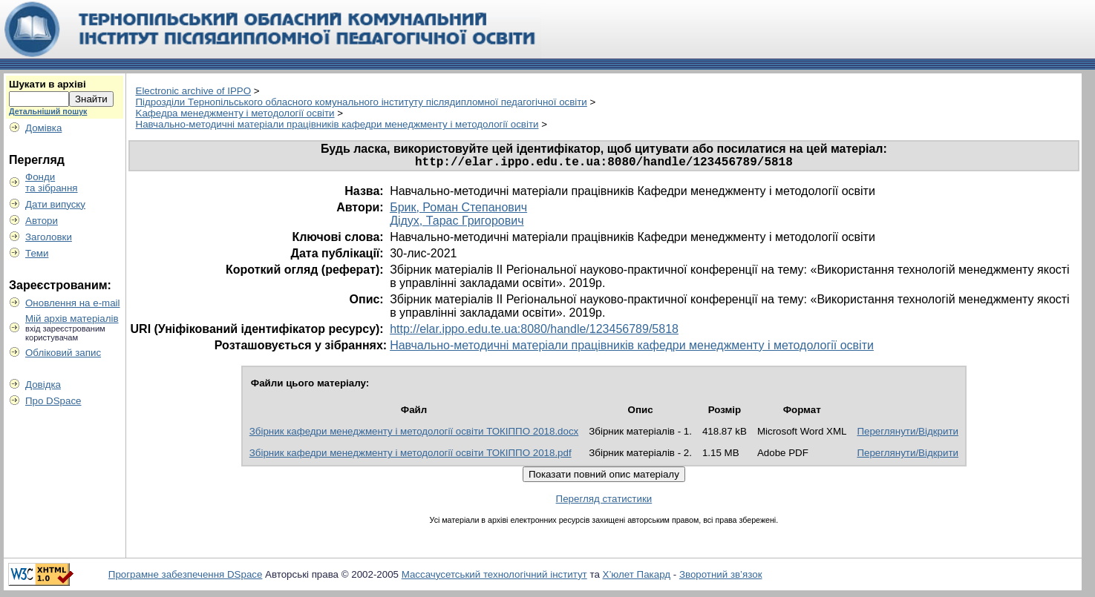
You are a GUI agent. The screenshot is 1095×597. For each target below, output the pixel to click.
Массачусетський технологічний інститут (494, 577)
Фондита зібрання (51, 182)
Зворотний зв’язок (720, 577)
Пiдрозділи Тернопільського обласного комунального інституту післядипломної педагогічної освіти (361, 102)
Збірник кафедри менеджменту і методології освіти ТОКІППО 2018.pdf (410, 455)
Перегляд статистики (604, 501)
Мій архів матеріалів (72, 318)
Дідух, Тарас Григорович (456, 223)
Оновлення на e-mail (72, 303)
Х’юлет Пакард (637, 577)
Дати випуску (55, 204)
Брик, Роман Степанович (458, 210)
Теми (36, 253)
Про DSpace (53, 400)
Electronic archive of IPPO (194, 90)
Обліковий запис (63, 352)
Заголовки (48, 237)
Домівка (43, 127)
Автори (41, 220)
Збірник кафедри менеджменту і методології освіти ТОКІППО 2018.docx (413, 434)
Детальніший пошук (48, 111)
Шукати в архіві (47, 84)
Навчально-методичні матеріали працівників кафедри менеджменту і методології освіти (337, 124)
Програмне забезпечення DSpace (185, 577)
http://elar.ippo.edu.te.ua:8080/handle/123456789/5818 (534, 332)
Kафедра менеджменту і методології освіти (235, 113)
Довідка (43, 384)
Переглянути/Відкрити (907, 434)
